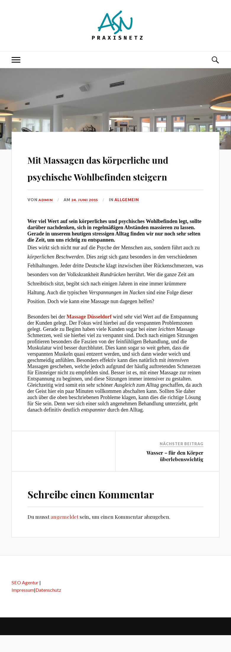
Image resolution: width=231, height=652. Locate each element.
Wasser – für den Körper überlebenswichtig (174, 472)
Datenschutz (48, 606)
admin (45, 216)
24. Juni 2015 (85, 216)
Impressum (23, 606)
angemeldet (64, 534)
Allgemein (127, 216)
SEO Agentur (25, 599)
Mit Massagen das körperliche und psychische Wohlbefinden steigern (111, 175)
